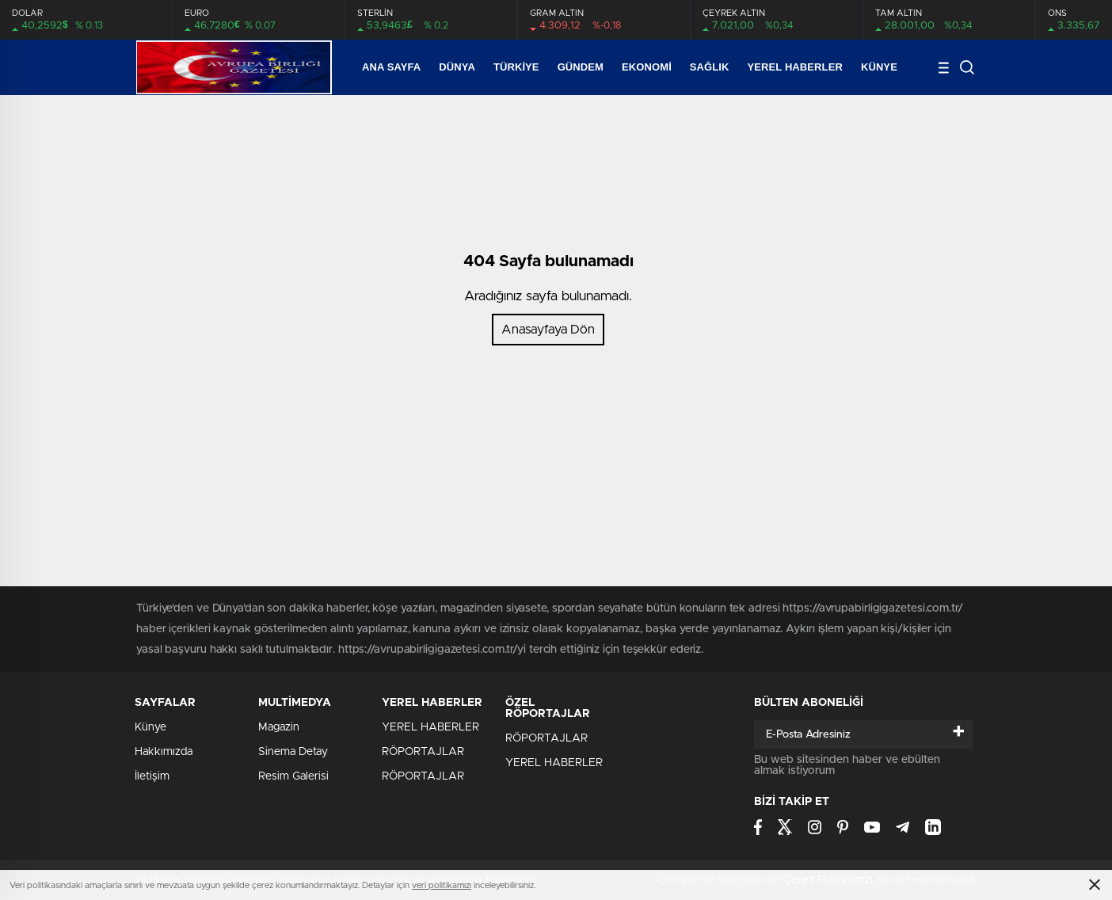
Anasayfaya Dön (548, 329)
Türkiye (516, 67)
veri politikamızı (441, 885)
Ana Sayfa (391, 67)
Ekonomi (647, 67)
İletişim (152, 776)
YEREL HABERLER (795, 67)
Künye (879, 67)
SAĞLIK (709, 67)
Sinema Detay (293, 751)
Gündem (581, 67)
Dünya (457, 67)
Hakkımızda (163, 751)
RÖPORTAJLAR (423, 751)
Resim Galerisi (293, 776)
